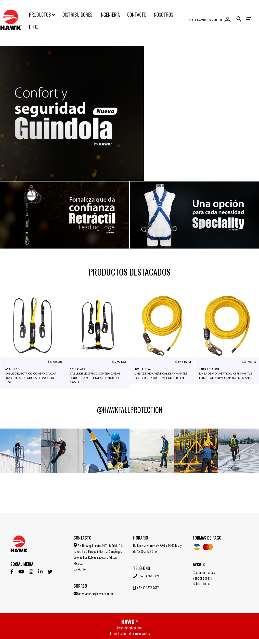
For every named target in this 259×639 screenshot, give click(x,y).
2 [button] (133, 394)
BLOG (33, 26)
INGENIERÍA (110, 14)
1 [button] (125, 394)
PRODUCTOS (42, 14)
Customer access (204, 572)
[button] (227, 19)
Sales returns (201, 583)
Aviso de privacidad (129, 627)
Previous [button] (8, 344)
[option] (129, 113)
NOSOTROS (163, 14)
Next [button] (250, 344)
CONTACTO (136, 14)
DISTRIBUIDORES (77, 14)
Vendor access (202, 578)
